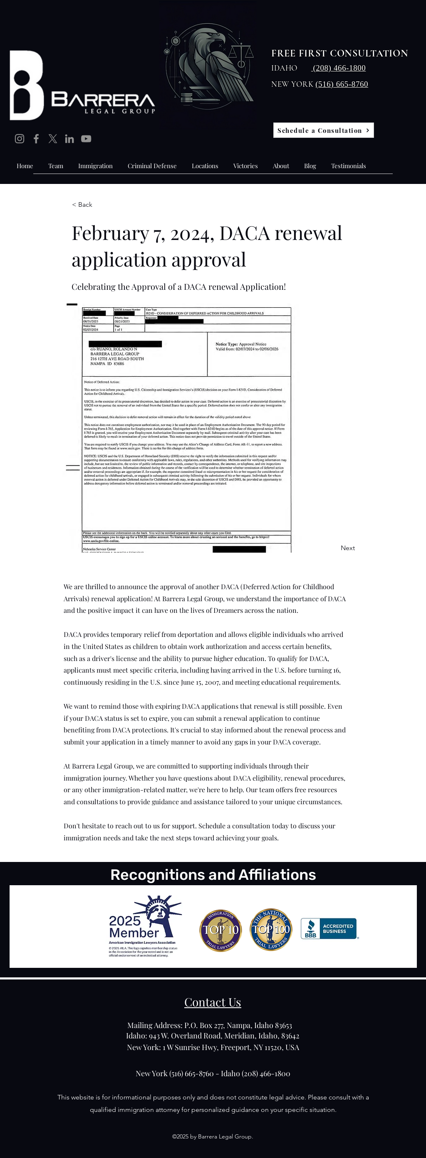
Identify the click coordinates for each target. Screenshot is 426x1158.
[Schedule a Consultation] (323, 130)
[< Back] (99, 204)
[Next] (334, 548)
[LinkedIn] (69, 138)
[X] (53, 138)
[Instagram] (19, 138)
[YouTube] (86, 138)
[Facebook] (36, 138)
